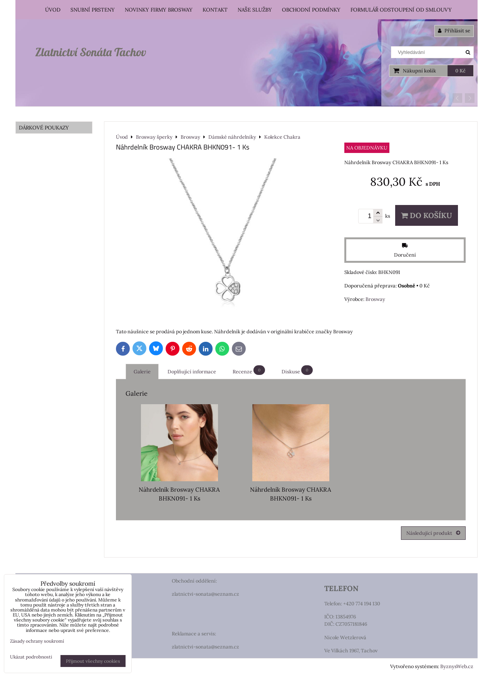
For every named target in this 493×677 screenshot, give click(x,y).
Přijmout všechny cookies (93, 661)
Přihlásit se (454, 30)
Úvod (52, 9)
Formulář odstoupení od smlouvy (401, 9)
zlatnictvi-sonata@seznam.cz (205, 594)
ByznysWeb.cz (456, 666)
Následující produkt (433, 533)
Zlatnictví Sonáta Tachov (90, 52)
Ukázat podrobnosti (31, 656)
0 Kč (460, 70)
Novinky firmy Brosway (159, 9)
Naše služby (255, 9)
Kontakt (215, 9)
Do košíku (426, 215)
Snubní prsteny (92, 9)
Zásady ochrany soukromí (37, 641)
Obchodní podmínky (311, 9)
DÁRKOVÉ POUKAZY (44, 127)
